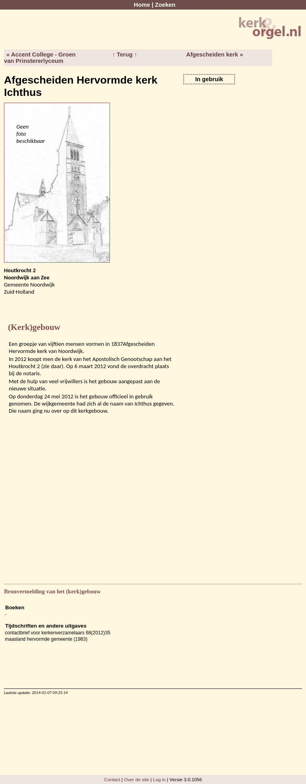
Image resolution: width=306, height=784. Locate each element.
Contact (112, 779)
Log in (159, 779)
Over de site (136, 779)
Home (142, 5)
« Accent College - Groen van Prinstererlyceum (40, 57)
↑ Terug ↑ (124, 54)
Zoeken (165, 5)
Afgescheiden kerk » (214, 54)
